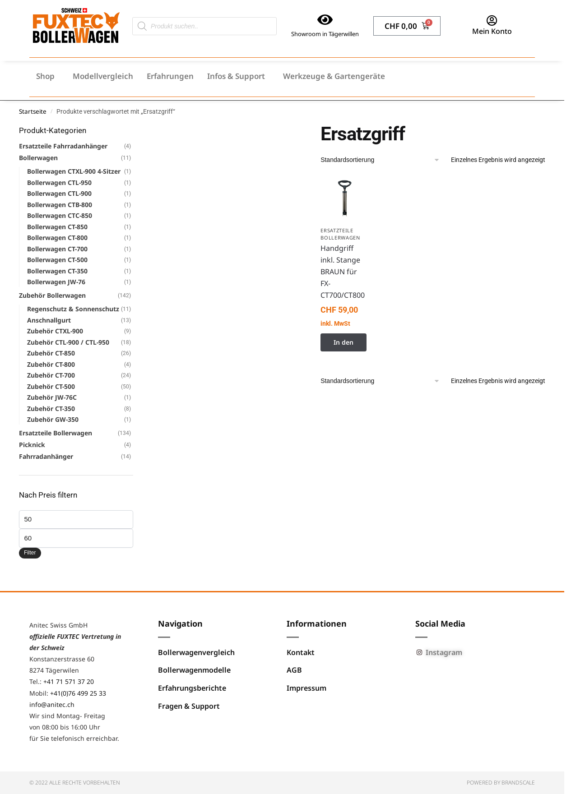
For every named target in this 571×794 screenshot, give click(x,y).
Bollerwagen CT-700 (57, 249)
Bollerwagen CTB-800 (59, 204)
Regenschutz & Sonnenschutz (73, 309)
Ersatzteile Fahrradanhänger (63, 146)
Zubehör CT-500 (51, 386)
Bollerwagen (38, 157)
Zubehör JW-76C (52, 397)
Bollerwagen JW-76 (56, 281)
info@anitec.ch (51, 704)
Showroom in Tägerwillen (325, 34)
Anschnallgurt (49, 320)
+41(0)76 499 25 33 (78, 693)
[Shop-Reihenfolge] (380, 160)
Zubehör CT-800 (51, 364)
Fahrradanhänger (46, 456)
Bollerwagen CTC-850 (59, 215)
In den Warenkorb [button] (343, 344)
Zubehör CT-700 (51, 375)
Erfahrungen (170, 76)
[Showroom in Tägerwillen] (325, 20)
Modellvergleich (103, 76)
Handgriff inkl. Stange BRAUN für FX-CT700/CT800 (342, 271)
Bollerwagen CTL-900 (59, 193)
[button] (47, 76)
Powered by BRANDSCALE (501, 782)
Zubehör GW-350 (53, 419)
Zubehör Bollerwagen (52, 295)
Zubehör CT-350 (51, 408)
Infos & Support (236, 76)
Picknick (32, 444)
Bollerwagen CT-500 (57, 259)
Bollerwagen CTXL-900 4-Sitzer (74, 171)
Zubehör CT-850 (51, 353)
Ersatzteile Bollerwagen (340, 234)
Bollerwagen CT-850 (57, 226)
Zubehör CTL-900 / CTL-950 (68, 342)
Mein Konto (492, 31)
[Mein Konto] (492, 20)
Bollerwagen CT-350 (57, 271)
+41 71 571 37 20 (68, 681)
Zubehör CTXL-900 (55, 331)
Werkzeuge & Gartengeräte (334, 76)
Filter (30, 552)
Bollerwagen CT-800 (57, 237)
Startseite (32, 111)
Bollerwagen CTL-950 (59, 182)
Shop (45, 76)
